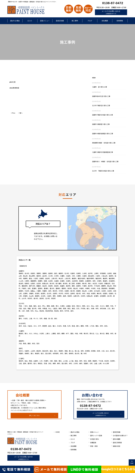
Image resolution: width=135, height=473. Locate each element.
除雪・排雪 (94, 446)
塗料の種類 (116, 439)
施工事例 (75, 21)
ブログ (89, 21)
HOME (57, 432)
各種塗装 (93, 442)
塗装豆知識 (60, 21)
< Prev (13, 113)
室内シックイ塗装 (96, 435)
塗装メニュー (45, 21)
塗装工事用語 (117, 442)
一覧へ (20, 113)
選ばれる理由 (15, 21)
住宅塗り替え (94, 439)
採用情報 (120, 21)
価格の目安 (116, 446)
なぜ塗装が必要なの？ (120, 435)
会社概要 (105, 21)
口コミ (29, 21)
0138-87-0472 (112, 3)
